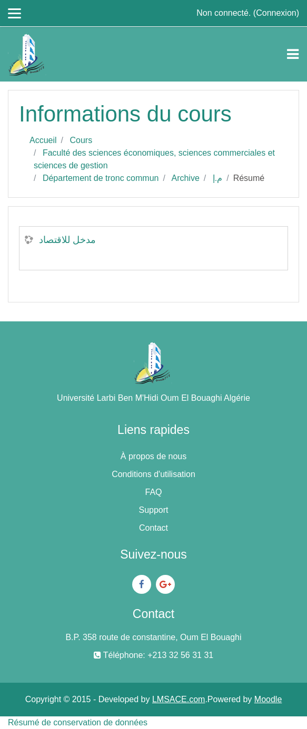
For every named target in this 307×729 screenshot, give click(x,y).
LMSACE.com (178, 699)
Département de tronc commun (101, 178)
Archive (185, 178)
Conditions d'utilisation (153, 474)
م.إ (217, 178)
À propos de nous (153, 456)
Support (153, 509)
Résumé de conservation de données (77, 722)
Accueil (43, 140)
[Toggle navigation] (292, 54)
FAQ (153, 492)
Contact (153, 527)
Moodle (268, 699)
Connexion (276, 12)
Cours (81, 140)
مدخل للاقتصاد (67, 240)
